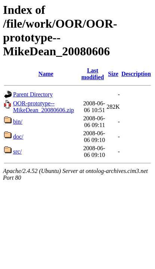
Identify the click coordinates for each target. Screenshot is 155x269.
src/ (17, 151)
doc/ (18, 136)
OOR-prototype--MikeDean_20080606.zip (43, 106)
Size (113, 74)
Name (45, 74)
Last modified (92, 73)
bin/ (17, 121)
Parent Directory (33, 94)
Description (136, 74)
